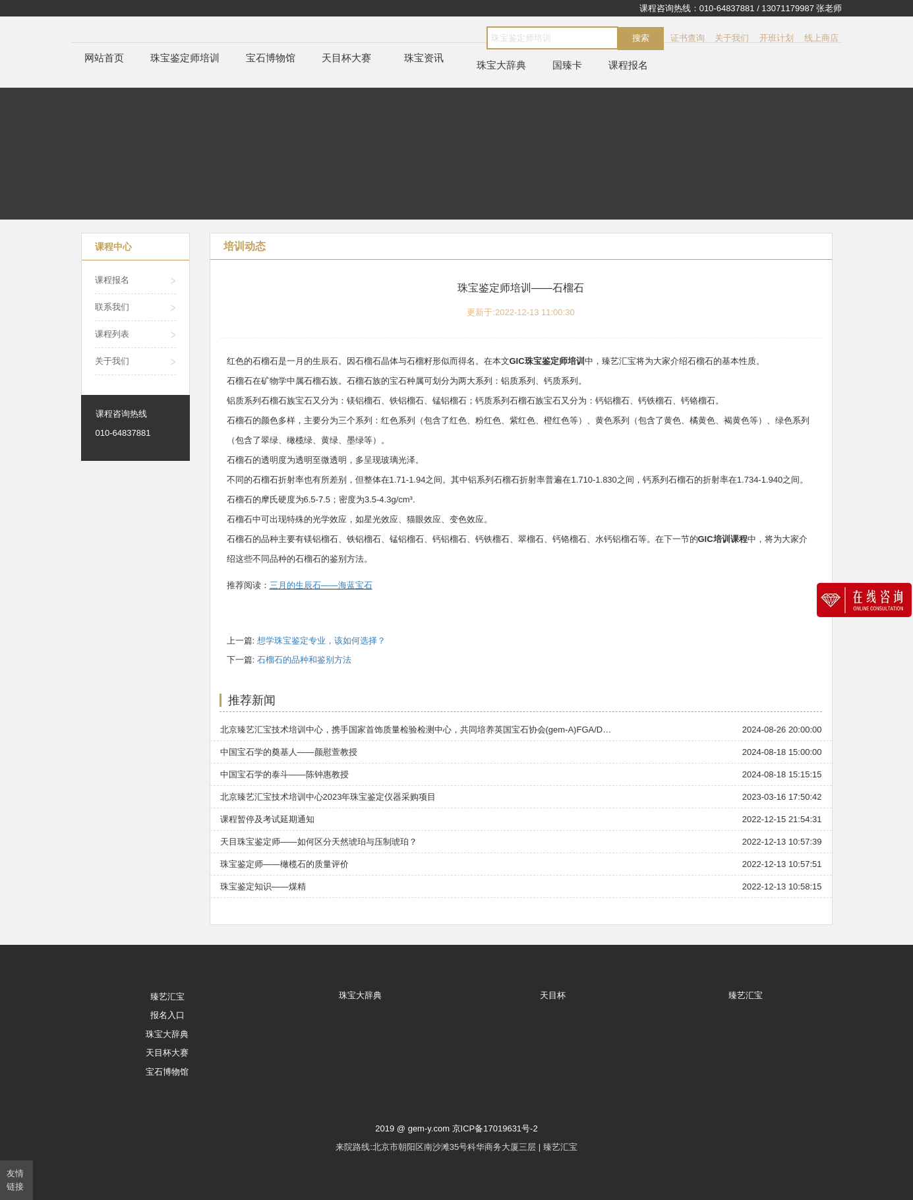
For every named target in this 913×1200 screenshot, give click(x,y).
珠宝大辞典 (501, 65)
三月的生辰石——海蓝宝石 (321, 585)
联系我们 (112, 307)
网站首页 (104, 57)
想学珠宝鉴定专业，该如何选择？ (321, 640)
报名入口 (167, 1015)
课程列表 (112, 334)
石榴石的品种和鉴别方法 (304, 660)
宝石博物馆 (270, 57)
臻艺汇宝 (167, 997)
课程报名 (628, 65)
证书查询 (687, 38)
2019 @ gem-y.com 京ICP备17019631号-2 (456, 1128)
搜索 (640, 38)
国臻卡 (567, 65)
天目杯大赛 (346, 57)
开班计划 (776, 38)
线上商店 (821, 38)
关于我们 (732, 38)
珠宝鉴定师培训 (185, 57)
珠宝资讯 (424, 57)
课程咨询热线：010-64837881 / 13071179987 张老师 (740, 8)
